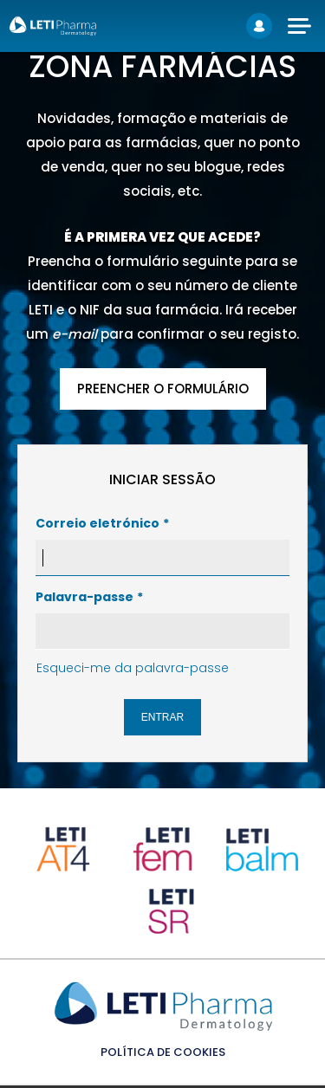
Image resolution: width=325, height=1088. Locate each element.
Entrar (162, 717)
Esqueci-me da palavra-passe (132, 668)
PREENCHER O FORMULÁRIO (163, 388)
